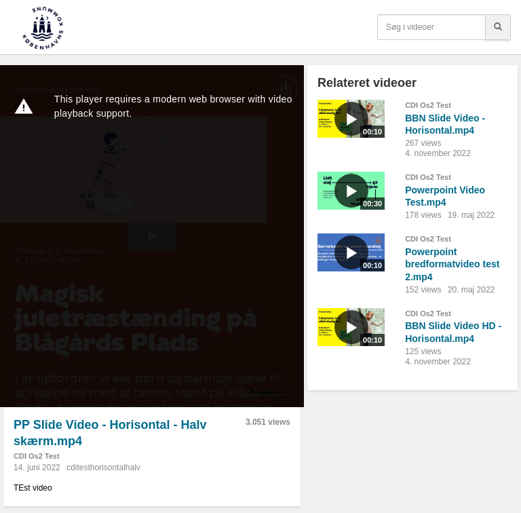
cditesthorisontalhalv (103, 467)
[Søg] (498, 27)
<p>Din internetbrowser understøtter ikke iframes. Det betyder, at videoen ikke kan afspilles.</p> (152, 236)
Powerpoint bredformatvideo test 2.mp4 (452, 264)
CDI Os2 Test (37, 456)
